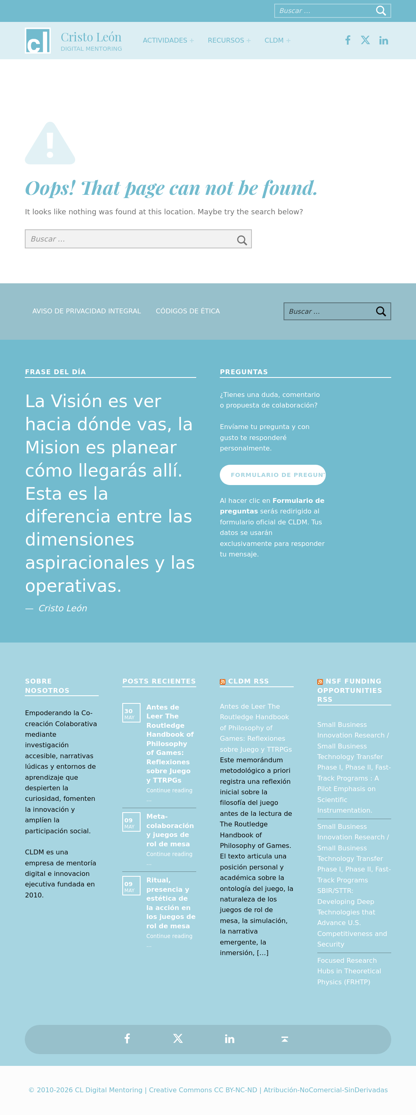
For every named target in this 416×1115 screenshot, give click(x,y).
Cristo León (91, 36)
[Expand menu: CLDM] (288, 41)
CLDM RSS (248, 681)
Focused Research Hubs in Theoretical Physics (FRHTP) (349, 971)
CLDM (274, 40)
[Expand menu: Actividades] (192, 41)
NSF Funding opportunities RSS (349, 690)
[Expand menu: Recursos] (249, 41)
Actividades (165, 40)
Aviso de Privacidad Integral (86, 311)
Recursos (226, 40)
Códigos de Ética (188, 311)
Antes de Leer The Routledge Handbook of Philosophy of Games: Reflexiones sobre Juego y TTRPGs (170, 743)
